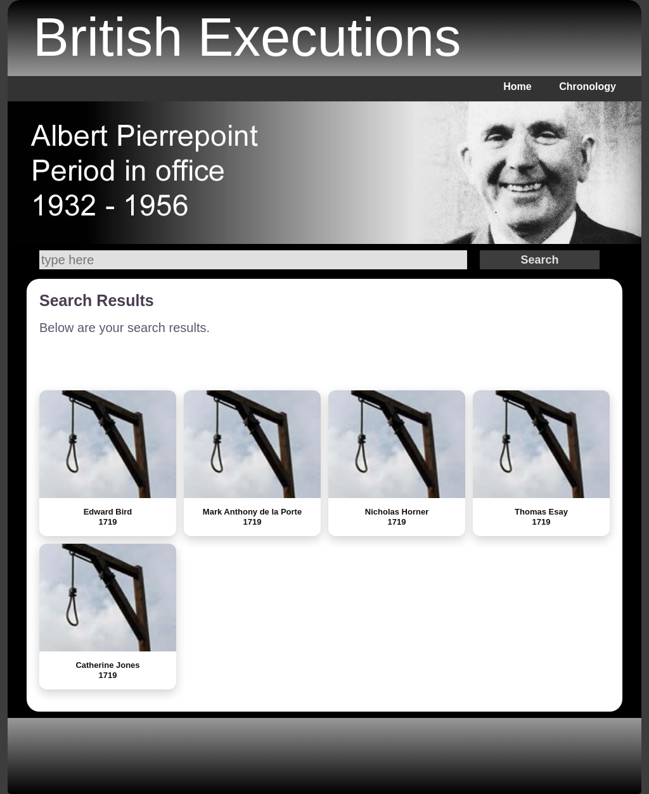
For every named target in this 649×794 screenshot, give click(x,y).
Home (517, 86)
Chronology (587, 86)
